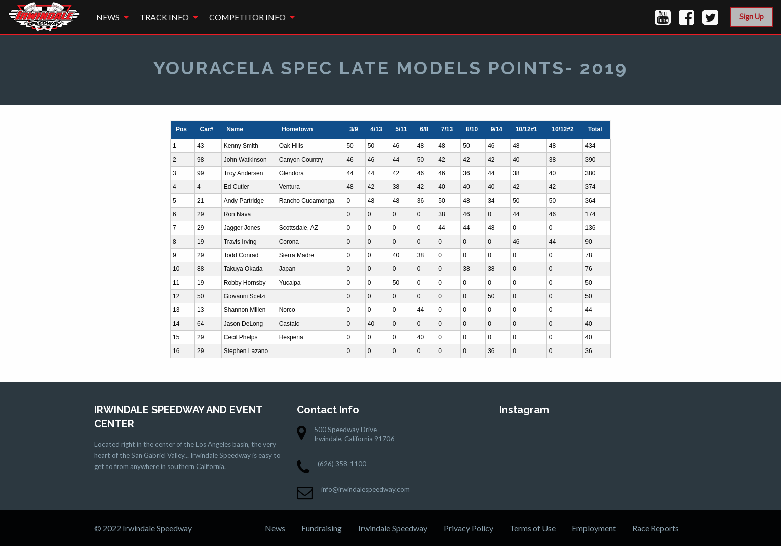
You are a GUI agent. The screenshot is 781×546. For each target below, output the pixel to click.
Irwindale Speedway (392, 528)
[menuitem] (110, 17)
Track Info (164, 17)
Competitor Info (247, 17)
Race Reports (655, 528)
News (108, 17)
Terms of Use (533, 528)
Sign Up (751, 16)
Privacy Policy (468, 528)
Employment (594, 528)
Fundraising (321, 528)
